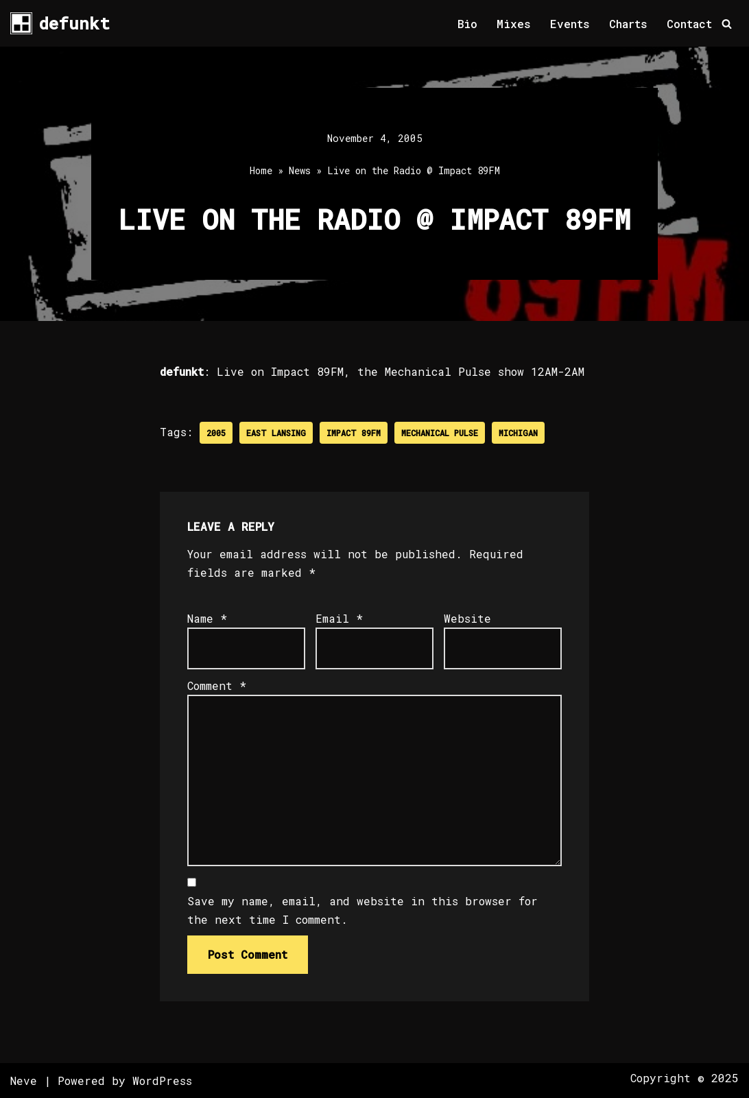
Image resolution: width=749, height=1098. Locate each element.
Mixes (514, 23)
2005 (216, 432)
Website (467, 618)
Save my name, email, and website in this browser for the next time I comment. (362, 910)
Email (339, 618)
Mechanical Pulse (439, 432)
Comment (216, 685)
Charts (628, 23)
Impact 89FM (353, 432)
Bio (467, 23)
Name (207, 618)
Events (570, 23)
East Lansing (276, 432)
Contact (689, 23)
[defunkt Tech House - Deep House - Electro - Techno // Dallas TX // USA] (60, 23)
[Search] (727, 24)
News (300, 170)
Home (261, 170)
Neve (23, 1080)
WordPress (162, 1080)
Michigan (518, 432)
